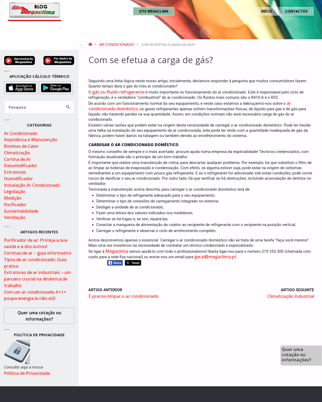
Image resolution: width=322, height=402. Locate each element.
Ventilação (14, 217)
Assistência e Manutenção (30, 139)
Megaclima (117, 251)
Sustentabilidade (21, 211)
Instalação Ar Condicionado (32, 185)
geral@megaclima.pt (215, 257)
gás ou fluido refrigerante (118, 92)
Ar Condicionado (116, 44)
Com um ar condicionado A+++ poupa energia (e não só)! (35, 295)
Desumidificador (20, 165)
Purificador (15, 204)
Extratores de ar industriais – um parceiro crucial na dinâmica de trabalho (37, 278)
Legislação (14, 191)
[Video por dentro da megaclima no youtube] (59, 60)
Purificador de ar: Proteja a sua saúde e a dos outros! (35, 243)
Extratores (15, 172)
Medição (12, 198)
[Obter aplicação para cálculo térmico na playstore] (56, 87)
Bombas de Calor (21, 146)
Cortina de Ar (17, 159)
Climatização (17, 153)
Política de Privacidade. (27, 373)
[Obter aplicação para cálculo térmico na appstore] (21, 87)
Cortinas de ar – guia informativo (37, 253)
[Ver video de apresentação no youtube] (19, 60)
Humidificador (18, 178)
